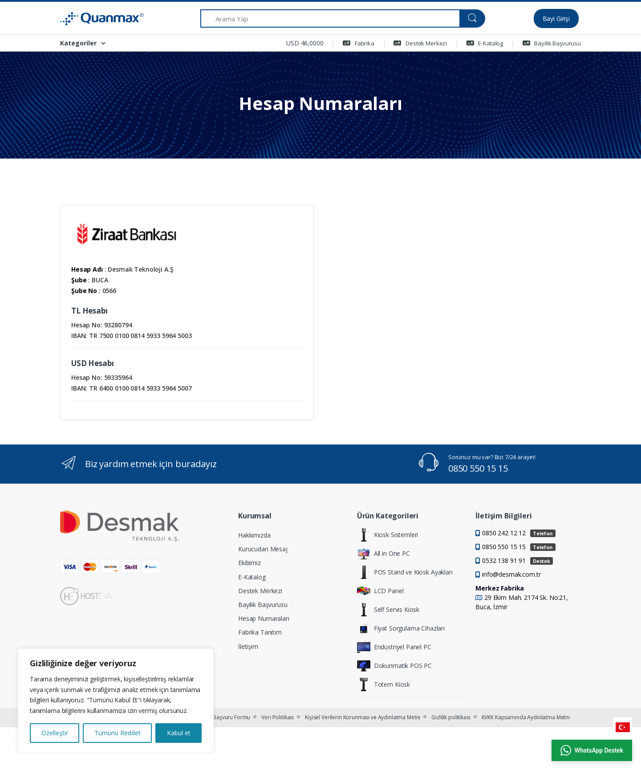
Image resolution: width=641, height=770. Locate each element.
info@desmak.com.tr (511, 574)
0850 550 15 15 (478, 468)
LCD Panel (380, 591)
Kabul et (179, 733)
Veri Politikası (277, 717)
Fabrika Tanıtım (260, 632)
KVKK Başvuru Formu (224, 717)
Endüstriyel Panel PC (394, 647)
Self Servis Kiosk (388, 609)
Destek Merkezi (420, 43)
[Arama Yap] (330, 18)
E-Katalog (485, 43)
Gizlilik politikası (450, 717)
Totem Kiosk (383, 684)
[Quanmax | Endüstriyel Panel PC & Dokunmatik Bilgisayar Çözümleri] (93, 19)
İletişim (248, 646)
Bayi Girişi (556, 18)
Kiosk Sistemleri (387, 535)
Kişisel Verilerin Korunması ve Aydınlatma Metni (362, 717)
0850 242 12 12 (519, 533)
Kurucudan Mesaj (263, 549)
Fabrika (358, 43)
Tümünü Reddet (117, 733)
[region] (116, 700)
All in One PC (383, 553)
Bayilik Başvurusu (552, 43)
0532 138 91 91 (517, 560)
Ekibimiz (249, 562)
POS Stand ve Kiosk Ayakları (405, 572)
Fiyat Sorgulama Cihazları (401, 628)
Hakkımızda (254, 535)
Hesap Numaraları (263, 618)
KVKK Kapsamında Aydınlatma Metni (526, 717)
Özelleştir (54, 733)
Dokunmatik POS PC (394, 665)
